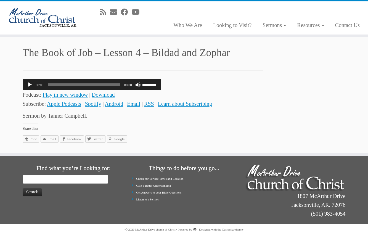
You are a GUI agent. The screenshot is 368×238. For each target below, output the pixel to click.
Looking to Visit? (232, 25)
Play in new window (65, 95)
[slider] (84, 84)
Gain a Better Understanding (153, 185)
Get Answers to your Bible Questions (158, 192)
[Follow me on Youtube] (137, 12)
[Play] (30, 85)
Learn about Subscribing (185, 104)
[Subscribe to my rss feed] (105, 12)
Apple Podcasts (64, 104)
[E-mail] (115, 12)
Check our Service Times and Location (159, 178)
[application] (92, 84)
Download (103, 95)
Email (133, 104)
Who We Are (187, 25)
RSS (149, 104)
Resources (310, 25)
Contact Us (347, 25)
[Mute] (138, 85)
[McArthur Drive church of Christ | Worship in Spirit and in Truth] (42, 18)
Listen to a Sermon (147, 199)
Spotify (93, 104)
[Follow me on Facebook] (126, 12)
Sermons (274, 25)
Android (114, 104)
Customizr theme (232, 229)
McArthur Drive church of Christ (155, 229)
